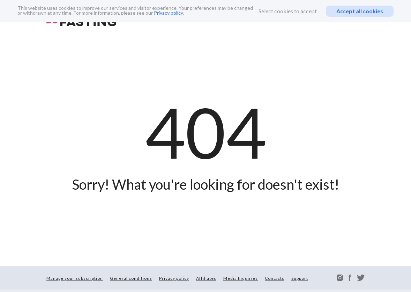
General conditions (131, 278)
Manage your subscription (74, 278)
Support (299, 278)
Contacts (274, 278)
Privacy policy (168, 13)
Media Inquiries (240, 278)
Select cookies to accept (288, 11)
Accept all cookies (359, 11)
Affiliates (206, 278)
